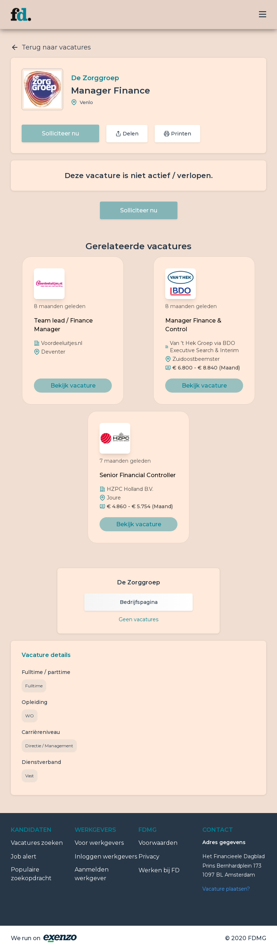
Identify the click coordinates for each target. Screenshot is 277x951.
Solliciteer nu (60, 133)
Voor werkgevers (99, 842)
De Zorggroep (95, 78)
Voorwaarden (157, 842)
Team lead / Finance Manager (63, 325)
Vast (29, 775)
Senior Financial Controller (138, 475)
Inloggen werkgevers (106, 856)
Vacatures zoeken (37, 842)
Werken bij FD (159, 870)
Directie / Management (49, 745)
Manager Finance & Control (193, 325)
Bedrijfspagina (139, 602)
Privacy (148, 856)
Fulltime (34, 685)
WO (29, 715)
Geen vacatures (138, 619)
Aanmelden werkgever (92, 874)
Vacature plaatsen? (226, 889)
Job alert (23, 856)
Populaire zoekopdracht (31, 874)
